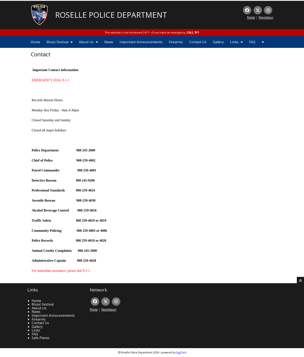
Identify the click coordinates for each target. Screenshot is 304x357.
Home (35, 42)
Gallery (218, 42)
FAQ (252, 42)
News (108, 42)
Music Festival (59, 42)
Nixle (251, 17)
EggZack (181, 352)
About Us (88, 42)
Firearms (176, 42)
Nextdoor (266, 17)
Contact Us (197, 42)
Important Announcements (141, 42)
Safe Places (40, 337)
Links (236, 42)
